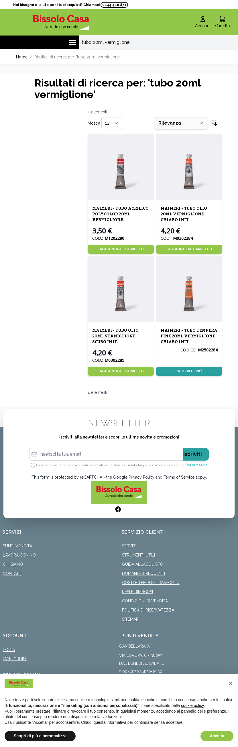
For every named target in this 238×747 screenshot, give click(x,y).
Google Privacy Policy (133, 477)
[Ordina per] (181, 123)
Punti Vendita (17, 546)
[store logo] (61, 22)
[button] (230, 683)
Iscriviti (192, 454)
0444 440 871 (114, 5)
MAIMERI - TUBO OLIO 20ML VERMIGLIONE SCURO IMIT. (115, 336)
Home (21, 57)
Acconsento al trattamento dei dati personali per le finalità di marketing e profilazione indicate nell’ (121, 465)
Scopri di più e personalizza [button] (40, 736)
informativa (197, 465)
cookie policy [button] (192, 705)
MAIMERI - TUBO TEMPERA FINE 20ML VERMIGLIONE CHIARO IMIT (189, 336)
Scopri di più (189, 371)
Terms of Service (179, 477)
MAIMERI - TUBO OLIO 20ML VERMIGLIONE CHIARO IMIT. (184, 214)
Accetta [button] (217, 736)
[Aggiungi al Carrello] (121, 249)
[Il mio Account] (203, 22)
